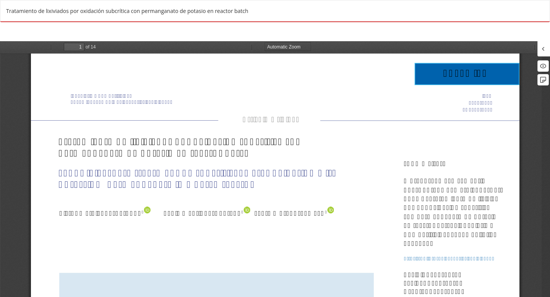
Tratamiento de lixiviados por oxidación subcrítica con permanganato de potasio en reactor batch (127, 11)
